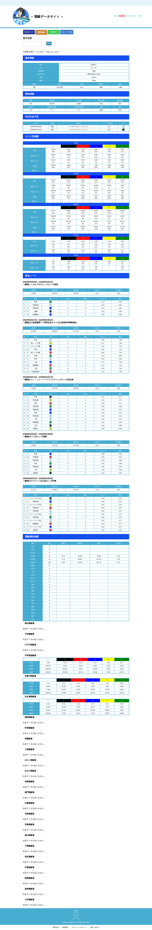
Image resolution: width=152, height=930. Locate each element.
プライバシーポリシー (79, 927)
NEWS (128, 16)
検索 (49, 43)
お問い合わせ (94, 927)
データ (76, 913)
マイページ (76, 919)
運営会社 (56, 927)
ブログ (76, 917)
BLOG (134, 16)
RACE (116, 16)
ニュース (76, 915)
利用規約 (65, 927)
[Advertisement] (76, 2)
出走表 (76, 911)
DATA (122, 16)
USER (140, 16)
